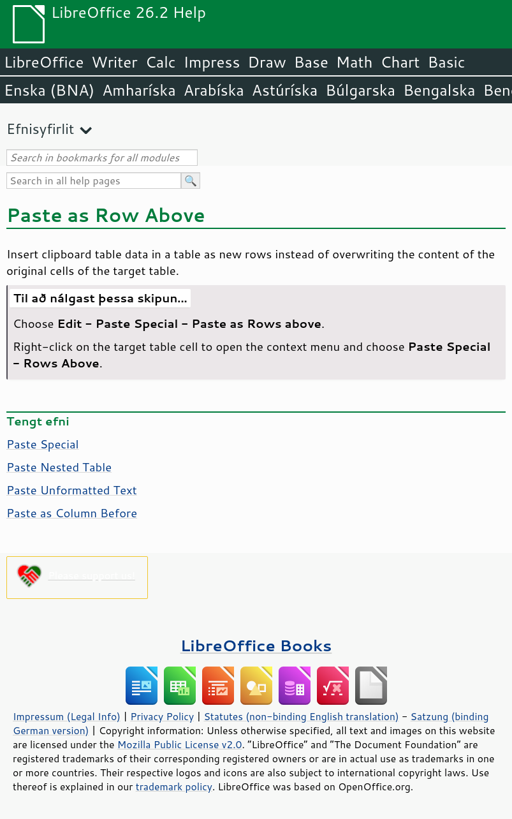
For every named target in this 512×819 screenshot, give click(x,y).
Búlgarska (360, 90)
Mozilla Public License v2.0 (179, 744)
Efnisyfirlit (40, 128)
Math (354, 62)
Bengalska (439, 90)
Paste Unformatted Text (71, 490)
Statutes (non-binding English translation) (301, 716)
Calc (160, 62)
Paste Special (42, 444)
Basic (446, 62)
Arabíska (214, 90)
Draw (266, 62)
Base (311, 62)
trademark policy (174, 786)
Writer (114, 62)
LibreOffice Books (256, 645)
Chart (400, 62)
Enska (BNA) (49, 90)
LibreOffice (44, 62)
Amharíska (139, 90)
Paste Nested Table (59, 467)
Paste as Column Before (71, 513)
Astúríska (285, 90)
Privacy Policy (162, 716)
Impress (212, 62)
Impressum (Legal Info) (67, 716)
